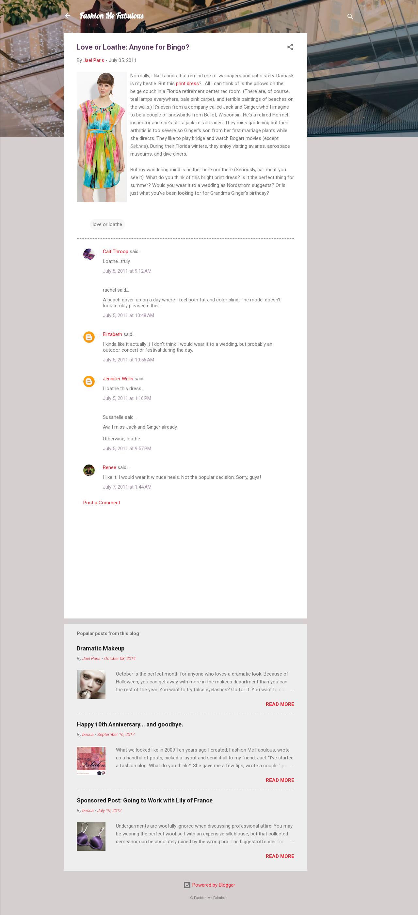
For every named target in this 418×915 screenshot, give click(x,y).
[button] (290, 48)
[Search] (350, 18)
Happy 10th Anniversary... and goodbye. (130, 724)
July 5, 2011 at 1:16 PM (127, 398)
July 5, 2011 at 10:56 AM (128, 360)
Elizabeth (112, 334)
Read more (280, 704)
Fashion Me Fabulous (111, 16)
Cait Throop (115, 251)
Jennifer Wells (118, 379)
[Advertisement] (333, 131)
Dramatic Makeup (100, 648)
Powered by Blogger (209, 885)
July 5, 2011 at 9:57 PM (127, 448)
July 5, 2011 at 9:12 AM (127, 271)
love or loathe (107, 224)
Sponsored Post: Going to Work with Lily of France (145, 800)
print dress (187, 83)
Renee (109, 467)
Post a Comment (101, 503)
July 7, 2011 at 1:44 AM (127, 487)
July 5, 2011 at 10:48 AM (128, 315)
